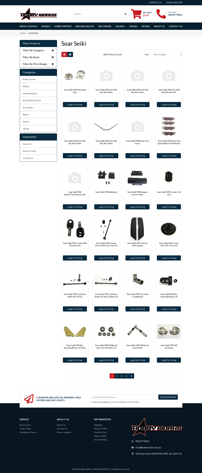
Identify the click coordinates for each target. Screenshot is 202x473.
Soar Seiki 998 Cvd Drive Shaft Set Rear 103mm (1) (106, 295)
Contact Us (175, 26)
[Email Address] (124, 397)
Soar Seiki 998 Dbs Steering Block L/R (169, 295)
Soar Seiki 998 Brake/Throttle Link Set (75, 193)
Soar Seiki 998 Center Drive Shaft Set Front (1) (106, 244)
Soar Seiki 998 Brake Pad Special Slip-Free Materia (169, 142)
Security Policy (100, 439)
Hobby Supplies (30, 93)
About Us (159, 26)
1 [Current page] (112, 376)
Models (26, 86)
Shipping (98, 425)
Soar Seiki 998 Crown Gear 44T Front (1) (169, 244)
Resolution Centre (28, 432)
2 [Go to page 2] (117, 376)
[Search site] (126, 13)
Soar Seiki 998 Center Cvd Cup (169, 193)
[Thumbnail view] (64, 54)
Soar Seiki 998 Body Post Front (137, 142)
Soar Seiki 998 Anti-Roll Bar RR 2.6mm (74, 142)
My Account (25, 425)
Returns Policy (29, 151)
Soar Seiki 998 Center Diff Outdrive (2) (75, 244)
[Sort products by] (166, 54)
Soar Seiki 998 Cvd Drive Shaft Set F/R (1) (75, 295)
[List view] (70, 54)
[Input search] (97, 13)
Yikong (145, 26)
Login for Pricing (74, 104)
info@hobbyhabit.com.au (148, 447)
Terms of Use (100, 432)
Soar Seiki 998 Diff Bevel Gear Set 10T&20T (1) (106, 346)
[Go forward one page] (131, 376)
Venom (133, 26)
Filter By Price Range (38, 64)
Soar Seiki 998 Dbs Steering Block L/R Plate (75, 346)
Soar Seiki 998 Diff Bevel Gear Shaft (138, 346)
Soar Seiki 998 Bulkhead (106, 192)
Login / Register (174, 2)
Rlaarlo (120, 26)
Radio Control (29, 79)
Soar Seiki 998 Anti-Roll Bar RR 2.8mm (106, 90)
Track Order (25, 428)
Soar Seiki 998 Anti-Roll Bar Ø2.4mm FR (169, 90)
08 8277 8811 (175, 14)
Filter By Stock (38, 57)
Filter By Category (38, 50)
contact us (155, 2)
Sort (147, 54)
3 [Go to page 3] (121, 376)
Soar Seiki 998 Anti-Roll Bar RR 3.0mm (137, 90)
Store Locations (64, 432)
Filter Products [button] (31, 43)
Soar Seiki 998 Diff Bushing (169, 346)
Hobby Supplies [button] (62, 26)
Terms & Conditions (119, 402)
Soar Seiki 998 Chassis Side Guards (137, 244)
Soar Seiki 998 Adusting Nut (75, 90)
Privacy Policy (134, 402)
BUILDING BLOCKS (32, 100)
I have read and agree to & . (115, 402)
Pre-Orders (104, 26)
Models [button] (45, 26)
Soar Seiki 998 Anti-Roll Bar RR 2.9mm (106, 142)
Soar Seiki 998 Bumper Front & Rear (137, 193)
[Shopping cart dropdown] (141, 14)
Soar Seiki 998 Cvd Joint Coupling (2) (137, 295)
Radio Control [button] (28, 26)
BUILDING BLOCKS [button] (85, 26)
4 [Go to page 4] (126, 376)
